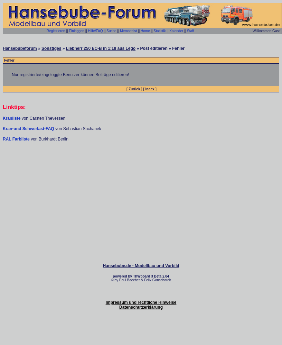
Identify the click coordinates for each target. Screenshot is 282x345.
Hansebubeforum (20, 48)
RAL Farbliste (17, 139)
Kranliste (11, 118)
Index (149, 89)
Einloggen (76, 31)
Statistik (159, 31)
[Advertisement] (141, 162)
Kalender (176, 31)
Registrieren (56, 31)
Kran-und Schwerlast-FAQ (29, 128)
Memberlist (128, 31)
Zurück (134, 89)
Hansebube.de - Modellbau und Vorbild (141, 265)
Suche (111, 31)
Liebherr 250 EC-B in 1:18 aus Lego (100, 48)
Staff (190, 31)
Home (145, 31)
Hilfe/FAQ (95, 31)
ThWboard (141, 276)
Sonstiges (51, 48)
